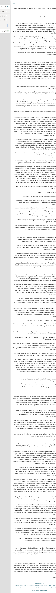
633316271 (6, 585)
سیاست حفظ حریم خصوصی (23, 588)
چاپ (54, 6)
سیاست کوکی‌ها (12, 588)
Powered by (28, 591)
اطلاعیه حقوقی (45, 588)
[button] (2, 3)
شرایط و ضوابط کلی (35, 588)
